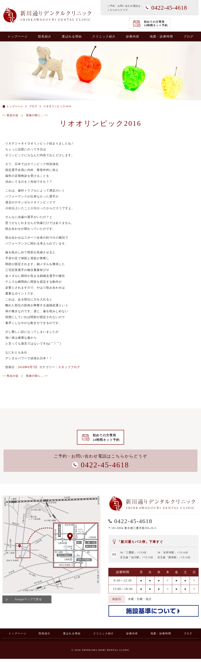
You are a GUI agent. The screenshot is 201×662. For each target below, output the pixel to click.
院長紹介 (44, 36)
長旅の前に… (37, 115)
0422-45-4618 (196, 286)
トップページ (18, 36)
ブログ (189, 36)
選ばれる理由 (72, 36)
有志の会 (10, 115)
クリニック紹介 (104, 36)
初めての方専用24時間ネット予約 (156, 23)
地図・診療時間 (161, 36)
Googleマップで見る (28, 602)
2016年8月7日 (27, 367)
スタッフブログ (69, 367)
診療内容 (132, 36)
